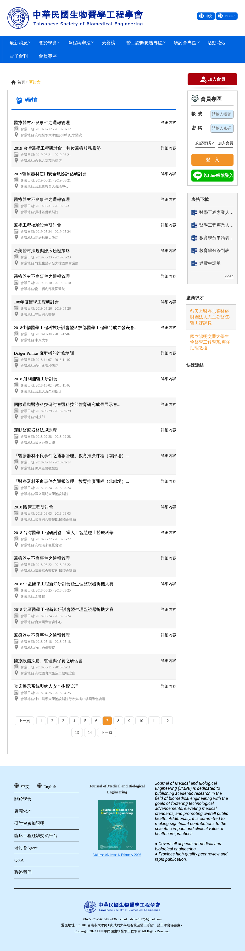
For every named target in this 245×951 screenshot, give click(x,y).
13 (77, 732)
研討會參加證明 (29, 823)
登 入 (212, 159)
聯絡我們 (23, 872)
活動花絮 (216, 42)
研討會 (31, 99)
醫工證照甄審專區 (144, 42)
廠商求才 (195, 298)
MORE (229, 276)
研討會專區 (185, 42)
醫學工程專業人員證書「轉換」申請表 (212, 213)
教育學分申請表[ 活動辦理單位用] (212, 238)
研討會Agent (26, 847)
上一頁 (24, 721)
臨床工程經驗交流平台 (35, 835)
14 (90, 732)
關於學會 (48, 42)
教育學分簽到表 (210, 251)
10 (141, 721)
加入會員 (216, 79)
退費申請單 (206, 263)
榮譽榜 (108, 42)
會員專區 (48, 56)
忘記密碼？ (205, 143)
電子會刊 (19, 56)
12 (167, 721)
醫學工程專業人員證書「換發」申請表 (212, 225)
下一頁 (106, 732)
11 (154, 721)
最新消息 (19, 42)
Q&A (19, 860)
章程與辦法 (79, 42)
